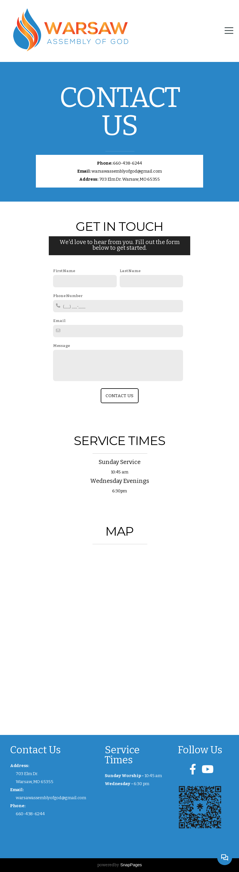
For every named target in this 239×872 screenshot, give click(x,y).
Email (59, 320)
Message (61, 345)
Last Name (130, 270)
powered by (119, 865)
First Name (64, 270)
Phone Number (68, 295)
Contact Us (120, 395)
